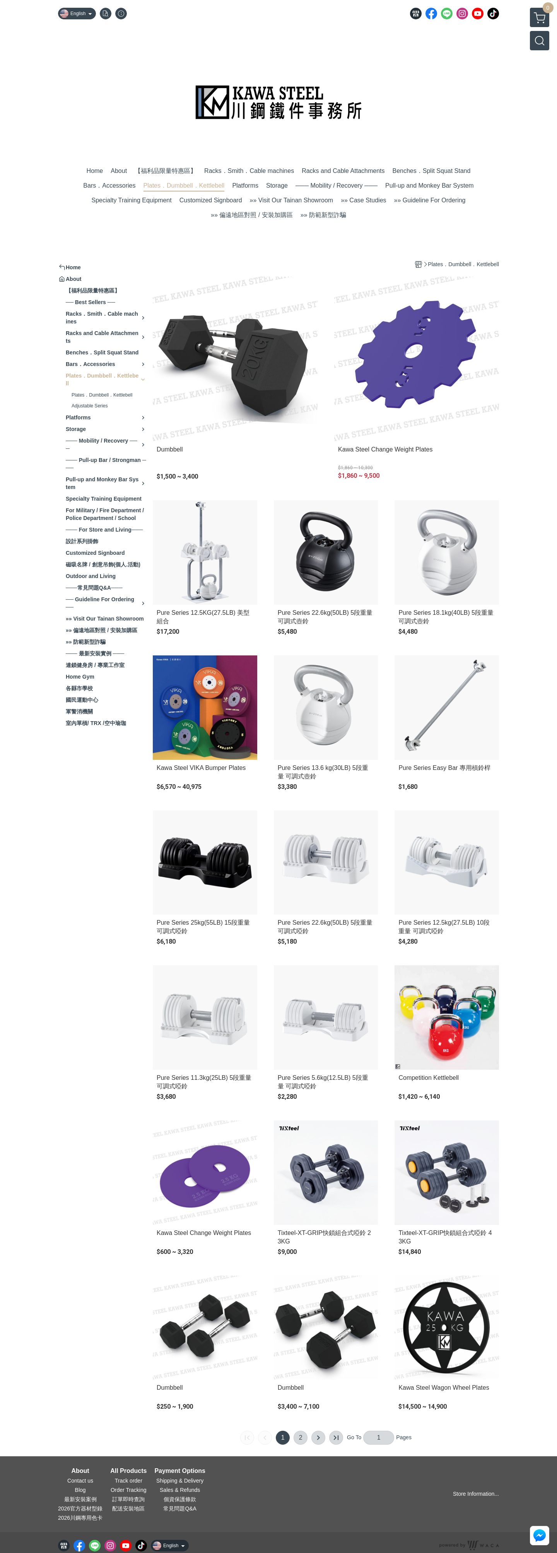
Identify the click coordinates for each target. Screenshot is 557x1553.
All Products (128, 1471)
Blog (80, 1490)
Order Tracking (129, 1490)
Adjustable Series (90, 406)
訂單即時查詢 (128, 1499)
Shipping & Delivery (179, 1480)
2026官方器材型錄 (80, 1508)
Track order (128, 1480)
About (80, 1471)
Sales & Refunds (180, 1490)
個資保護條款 (180, 1499)
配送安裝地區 (128, 1508)
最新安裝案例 (80, 1499)
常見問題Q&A (179, 1508)
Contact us (80, 1480)
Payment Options (179, 1471)
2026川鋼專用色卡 (80, 1518)
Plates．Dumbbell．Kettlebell (102, 395)
